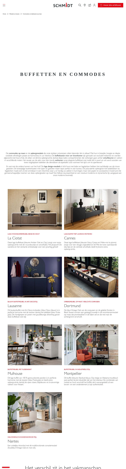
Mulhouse (15, 283)
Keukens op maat (11, 431)
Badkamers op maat (12, 444)
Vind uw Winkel (41, 444)
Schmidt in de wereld (103, 433)
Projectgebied (40, 429)
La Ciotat (15, 148)
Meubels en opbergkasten (14, 439)
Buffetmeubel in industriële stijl (77, 279)
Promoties (69, 429)
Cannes (69, 148)
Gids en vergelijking (72, 433)
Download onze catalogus (74, 437)
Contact (38, 439)
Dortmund (72, 216)
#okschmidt (113, 463)
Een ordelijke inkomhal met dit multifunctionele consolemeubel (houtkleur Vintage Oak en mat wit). (32, 356)
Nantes (13, 351)
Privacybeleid (104, 463)
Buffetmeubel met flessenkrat (20, 279)
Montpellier (73, 283)
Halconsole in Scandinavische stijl (22, 347)
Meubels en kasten (14, 15)
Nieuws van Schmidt (102, 429)
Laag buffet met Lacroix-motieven (78, 144)
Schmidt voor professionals (14, 448)
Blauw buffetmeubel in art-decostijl (23, 212)
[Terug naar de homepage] (63, 6)
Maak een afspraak (112, 6)
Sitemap (121, 463)
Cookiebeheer (95, 463)
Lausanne (15, 216)
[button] (6, 467)
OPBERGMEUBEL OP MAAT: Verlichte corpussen (82, 212)
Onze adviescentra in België (105, 437)
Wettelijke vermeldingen (82, 463)
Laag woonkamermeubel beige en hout (24, 144)
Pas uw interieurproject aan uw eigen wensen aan (46, 434)
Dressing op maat (11, 435)
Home (4, 15)
